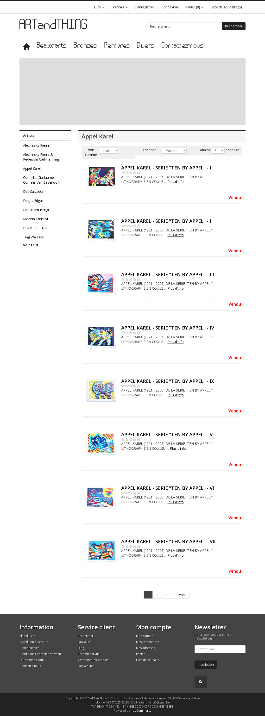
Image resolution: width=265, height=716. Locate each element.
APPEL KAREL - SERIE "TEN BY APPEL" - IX (167, 381)
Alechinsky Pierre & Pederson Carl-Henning (41, 157)
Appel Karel (32, 168)
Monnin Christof (35, 219)
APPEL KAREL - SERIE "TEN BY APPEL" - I (166, 167)
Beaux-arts (52, 46)
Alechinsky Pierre (36, 145)
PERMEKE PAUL (35, 228)
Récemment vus (88, 654)
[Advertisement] (132, 91)
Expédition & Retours (33, 642)
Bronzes (85, 46)
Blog (81, 648)
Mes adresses (145, 648)
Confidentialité (29, 648)
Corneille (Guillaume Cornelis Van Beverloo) (41, 180)
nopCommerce (141, 711)
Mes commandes (147, 642)
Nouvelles (84, 642)
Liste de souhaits (147, 660)
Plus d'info (176, 181)
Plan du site (27, 636)
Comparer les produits (93, 660)
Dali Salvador (33, 191)
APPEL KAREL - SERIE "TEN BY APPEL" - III (167, 274)
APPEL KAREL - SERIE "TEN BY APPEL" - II (167, 221)
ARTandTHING (53, 25)
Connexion (169, 7)
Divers (145, 46)
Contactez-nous (183, 46)
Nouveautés (86, 666)
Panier (140, 654)
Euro (99, 7)
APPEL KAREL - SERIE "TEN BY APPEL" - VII (168, 541)
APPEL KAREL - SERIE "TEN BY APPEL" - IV (167, 327)
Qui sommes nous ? (32, 660)
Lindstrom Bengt (36, 209)
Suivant (180, 594)
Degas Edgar (33, 200)
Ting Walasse (33, 237)
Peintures (117, 46)
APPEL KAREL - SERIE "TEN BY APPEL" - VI (167, 488)
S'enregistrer (144, 7)
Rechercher (233, 26)
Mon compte (144, 636)
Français (119, 7)
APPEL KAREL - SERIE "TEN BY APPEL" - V (167, 434)
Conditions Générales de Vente (40, 654)
